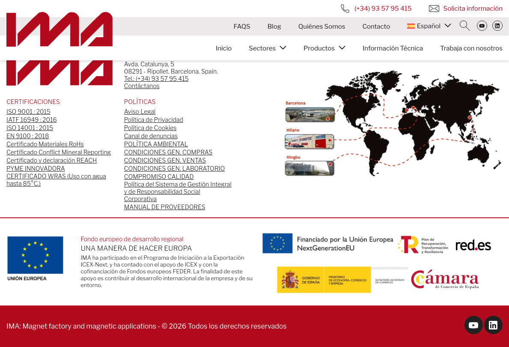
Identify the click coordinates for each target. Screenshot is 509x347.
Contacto (376, 26)
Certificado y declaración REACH (51, 160)
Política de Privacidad (153, 119)
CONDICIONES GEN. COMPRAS (168, 152)
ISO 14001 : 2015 (29, 127)
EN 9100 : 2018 (27, 135)
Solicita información (466, 8)
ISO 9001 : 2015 (28, 111)
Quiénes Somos (321, 26)
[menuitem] (429, 26)
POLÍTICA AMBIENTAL (156, 144)
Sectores (262, 48)
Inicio (224, 48)
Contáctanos (142, 85)
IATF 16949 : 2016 (31, 119)
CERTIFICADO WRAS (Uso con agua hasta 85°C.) (56, 179)
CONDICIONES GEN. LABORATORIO (174, 168)
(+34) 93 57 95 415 (376, 8)
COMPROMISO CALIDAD (159, 176)
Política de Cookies (150, 127)
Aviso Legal (140, 111)
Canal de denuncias (151, 135)
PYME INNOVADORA (35, 168)
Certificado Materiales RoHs (45, 144)
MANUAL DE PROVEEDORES (164, 207)
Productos (319, 48)
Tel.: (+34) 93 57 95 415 (156, 78)
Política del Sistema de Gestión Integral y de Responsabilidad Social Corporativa (178, 191)
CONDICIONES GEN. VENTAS (165, 160)
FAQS (242, 26)
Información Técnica (393, 48)
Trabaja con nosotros (471, 48)
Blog (274, 26)
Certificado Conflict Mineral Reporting (58, 152)
